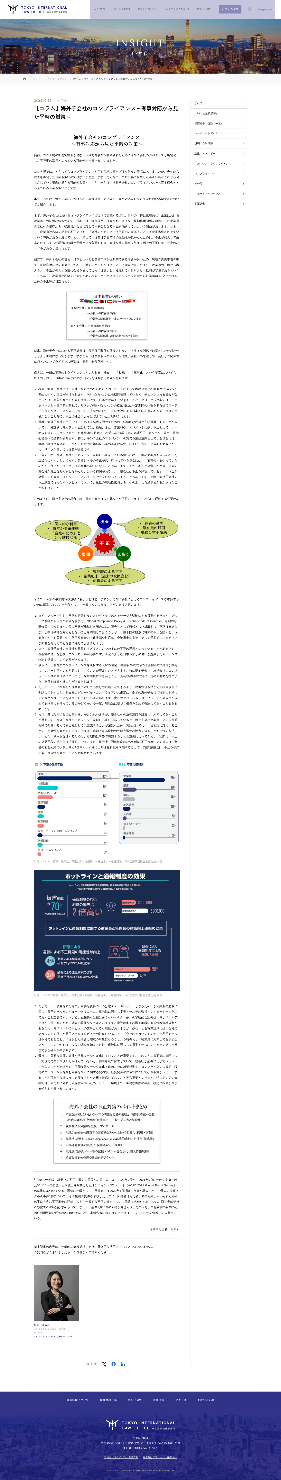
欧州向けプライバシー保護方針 (160, 1457)
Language (266, 9)
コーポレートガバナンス (219, 143)
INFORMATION (177, 9)
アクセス (181, 1400)
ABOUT (99, 9)
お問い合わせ (206, 1400)
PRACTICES (147, 9)
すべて (219, 104)
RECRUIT (204, 9)
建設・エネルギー (219, 168)
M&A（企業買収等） (219, 117)
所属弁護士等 (108, 1400)
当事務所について (78, 1400)
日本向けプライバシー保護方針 (121, 1457)
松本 (174, 1229)
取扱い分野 (135, 1400)
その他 (219, 206)
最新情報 (158, 1400)
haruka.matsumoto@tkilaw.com (53, 1336)
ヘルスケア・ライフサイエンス (219, 181)
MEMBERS (121, 9)
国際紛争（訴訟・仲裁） (219, 130)
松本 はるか (42, 1324)
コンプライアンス (64, 100)
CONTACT (230, 9)
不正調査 (219, 232)
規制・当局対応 (219, 155)
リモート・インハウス (219, 219)
